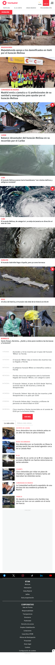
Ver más (27, 417)
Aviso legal (27, 644)
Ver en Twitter (14, 576)
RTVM (27, 582)
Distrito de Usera (23, 428)
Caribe (3, 135)
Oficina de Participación (27, 637)
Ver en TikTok (32, 576)
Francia (19, 496)
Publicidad (27, 620)
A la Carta (18, 8)
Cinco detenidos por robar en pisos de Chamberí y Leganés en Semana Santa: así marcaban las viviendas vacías (8, 474)
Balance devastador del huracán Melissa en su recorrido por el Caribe (27, 117)
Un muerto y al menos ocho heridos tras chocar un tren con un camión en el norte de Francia (8, 502)
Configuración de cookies (27, 650)
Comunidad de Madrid (10, 90)
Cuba (3, 178)
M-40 (18, 455)
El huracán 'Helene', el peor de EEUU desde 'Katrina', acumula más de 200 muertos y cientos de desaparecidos (32, 385)
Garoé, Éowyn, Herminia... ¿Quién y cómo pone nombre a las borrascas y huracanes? (27, 321)
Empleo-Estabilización (27, 627)
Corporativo (27, 605)
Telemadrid (27, 587)
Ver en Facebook (4, 576)
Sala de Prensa (27, 607)
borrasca (5, 338)
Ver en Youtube (51, 576)
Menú (52, 3)
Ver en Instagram (23, 576)
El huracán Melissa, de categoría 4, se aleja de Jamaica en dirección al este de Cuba (27, 201)
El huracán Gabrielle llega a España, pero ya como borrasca (27, 242)
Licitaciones (27, 630)
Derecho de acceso (27, 624)
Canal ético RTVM (27, 634)
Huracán (4, 260)
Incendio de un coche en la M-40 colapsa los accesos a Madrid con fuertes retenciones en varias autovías (8, 461)
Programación (46, 8)
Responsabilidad (27, 611)
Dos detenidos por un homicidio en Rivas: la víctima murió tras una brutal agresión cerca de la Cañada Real (8, 447)
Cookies (27, 647)
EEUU (3, 299)
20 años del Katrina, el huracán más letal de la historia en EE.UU (27, 282)
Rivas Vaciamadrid (23, 442)
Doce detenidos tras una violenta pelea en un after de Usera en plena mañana (8, 433)
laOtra (28, 594)
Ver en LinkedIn (41, 576)
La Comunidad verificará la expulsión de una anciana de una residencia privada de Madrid (8, 488)
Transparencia (27, 614)
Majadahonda (6, 47)
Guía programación (27, 597)
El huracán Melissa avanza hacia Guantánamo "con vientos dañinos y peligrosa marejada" (27, 160)
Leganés (19, 469)
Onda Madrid (31, 8)
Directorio (27, 617)
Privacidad (27, 640)
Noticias (6, 8)
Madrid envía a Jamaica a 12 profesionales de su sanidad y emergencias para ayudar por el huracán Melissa (27, 72)
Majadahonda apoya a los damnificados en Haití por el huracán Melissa (27, 30)
